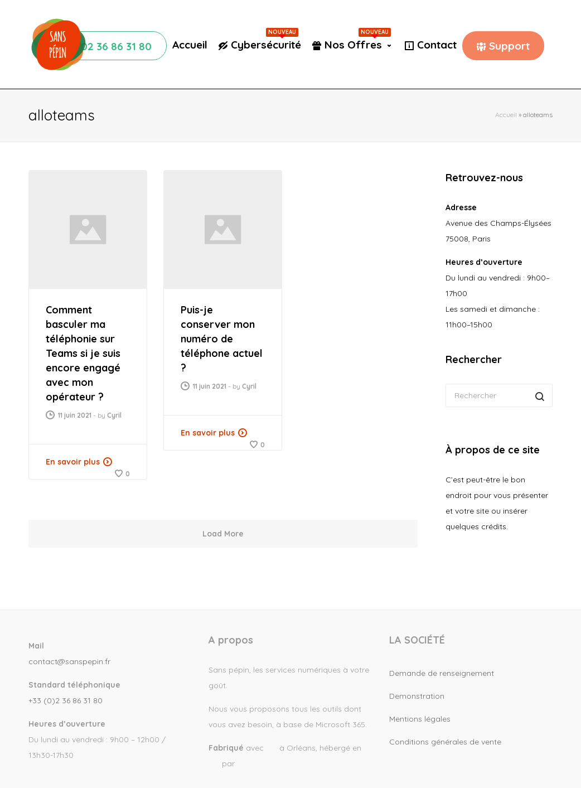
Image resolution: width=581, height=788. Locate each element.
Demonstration (416, 696)
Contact (437, 44)
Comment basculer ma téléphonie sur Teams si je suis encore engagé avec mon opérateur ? (83, 353)
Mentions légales (420, 719)
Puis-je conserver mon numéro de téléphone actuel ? (222, 338)
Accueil (189, 44)
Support (509, 45)
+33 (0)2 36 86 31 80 (65, 700)
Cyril (114, 415)
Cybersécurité (266, 44)
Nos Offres (358, 44)
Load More (223, 534)
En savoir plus (73, 462)
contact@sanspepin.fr (69, 661)
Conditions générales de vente (445, 742)
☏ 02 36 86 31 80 (108, 46)
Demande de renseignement (441, 673)
